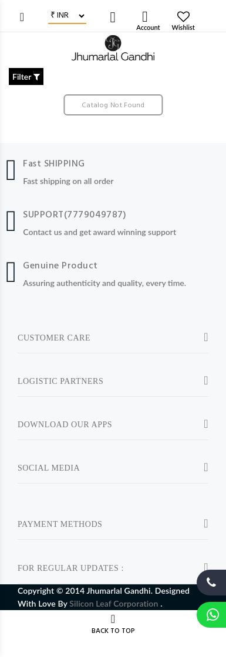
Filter (26, 76)
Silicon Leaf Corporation (114, 603)
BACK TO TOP (113, 631)
